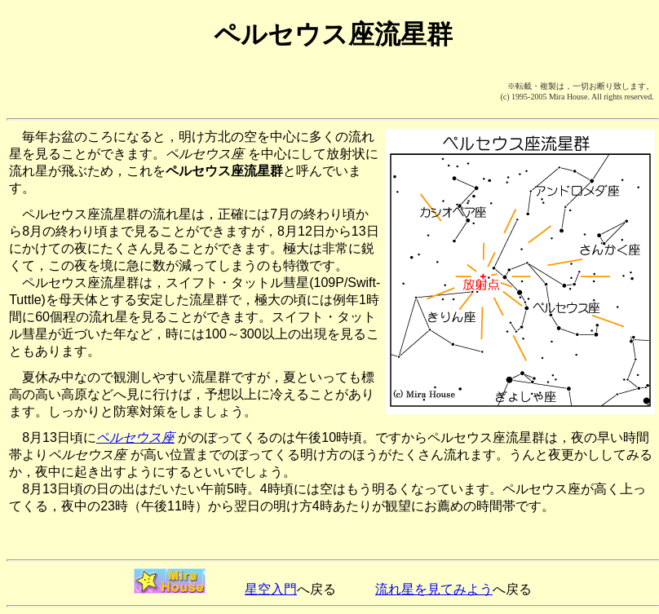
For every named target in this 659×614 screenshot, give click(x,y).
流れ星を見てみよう (434, 589)
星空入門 (271, 589)
